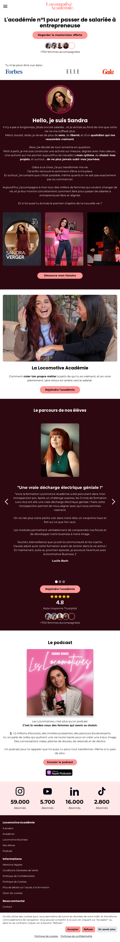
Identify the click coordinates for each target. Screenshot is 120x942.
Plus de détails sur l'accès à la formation (26, 887)
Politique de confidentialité (76, 936)
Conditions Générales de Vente (20, 870)
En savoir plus (106, 929)
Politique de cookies (46, 936)
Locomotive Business (15, 839)
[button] (6, 501)
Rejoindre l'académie (56, 389)
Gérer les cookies (12, 893)
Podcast (7, 850)
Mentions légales (12, 864)
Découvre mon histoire (60, 275)
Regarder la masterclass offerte (60, 35)
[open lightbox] (22, 235)
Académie (8, 833)
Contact (7, 906)
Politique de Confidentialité (18, 876)
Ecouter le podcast (60, 756)
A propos (8, 828)
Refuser (88, 929)
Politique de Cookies (14, 881)
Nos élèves (9, 845)
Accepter (72, 929)
